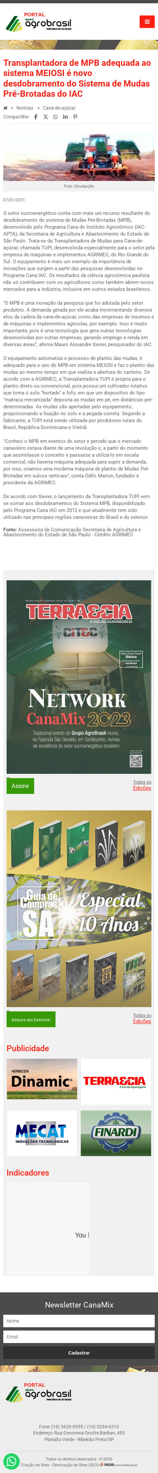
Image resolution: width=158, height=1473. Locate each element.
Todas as (142, 785)
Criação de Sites (35, 1465)
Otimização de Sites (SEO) (75, 1465)
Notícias (25, 108)
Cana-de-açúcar (59, 108)
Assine (20, 785)
